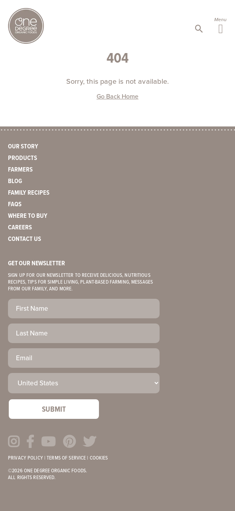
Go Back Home (117, 97)
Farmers (20, 170)
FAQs (15, 204)
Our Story (23, 146)
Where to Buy (27, 216)
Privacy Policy (25, 458)
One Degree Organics (26, 26)
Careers (20, 227)
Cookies (99, 458)
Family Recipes (28, 193)
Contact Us (24, 239)
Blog (15, 181)
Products (22, 158)
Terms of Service (66, 458)
